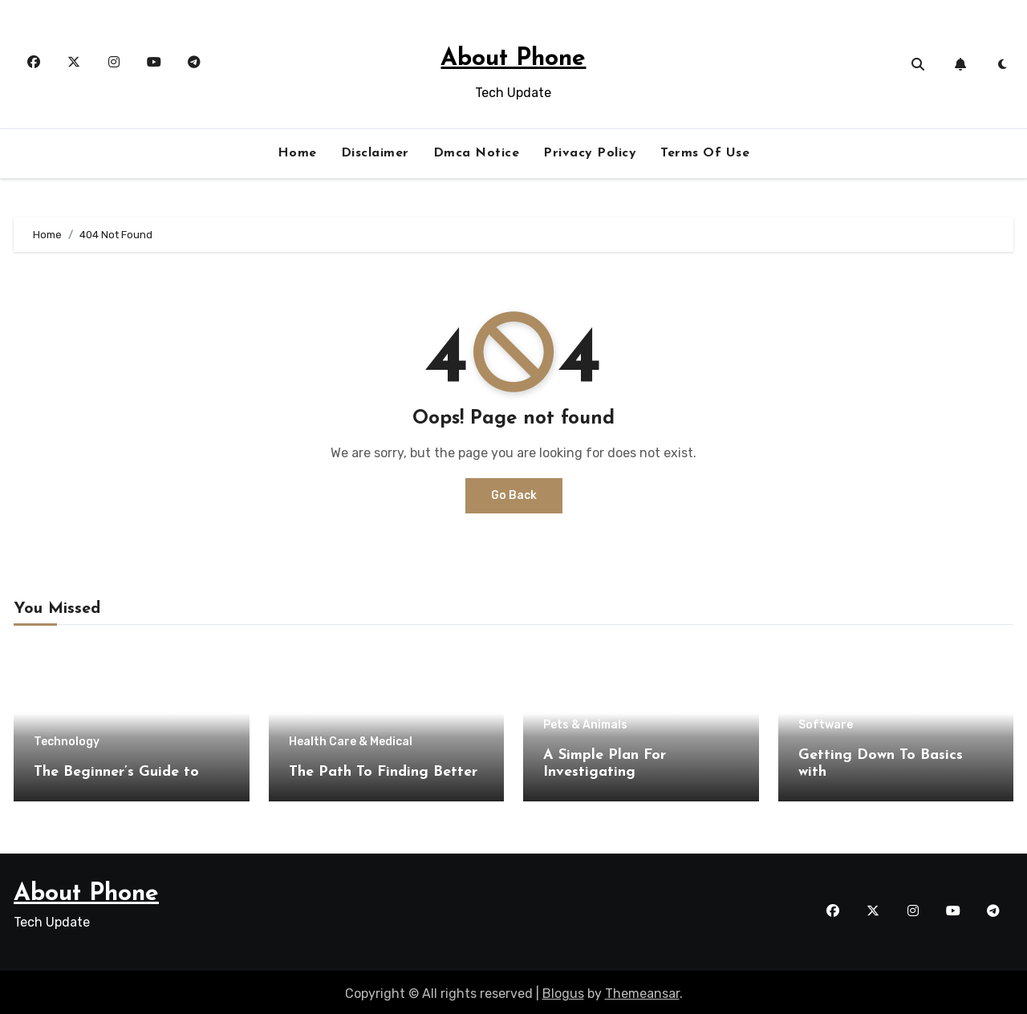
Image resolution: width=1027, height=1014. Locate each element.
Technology (66, 742)
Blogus (563, 990)
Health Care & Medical (350, 742)
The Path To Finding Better (383, 772)
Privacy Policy (589, 153)
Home (297, 153)
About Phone (513, 59)
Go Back (514, 495)
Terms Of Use (704, 153)
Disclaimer (375, 153)
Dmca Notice (476, 153)
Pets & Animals (585, 725)
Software (825, 725)
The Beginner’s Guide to (116, 772)
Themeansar (642, 990)
